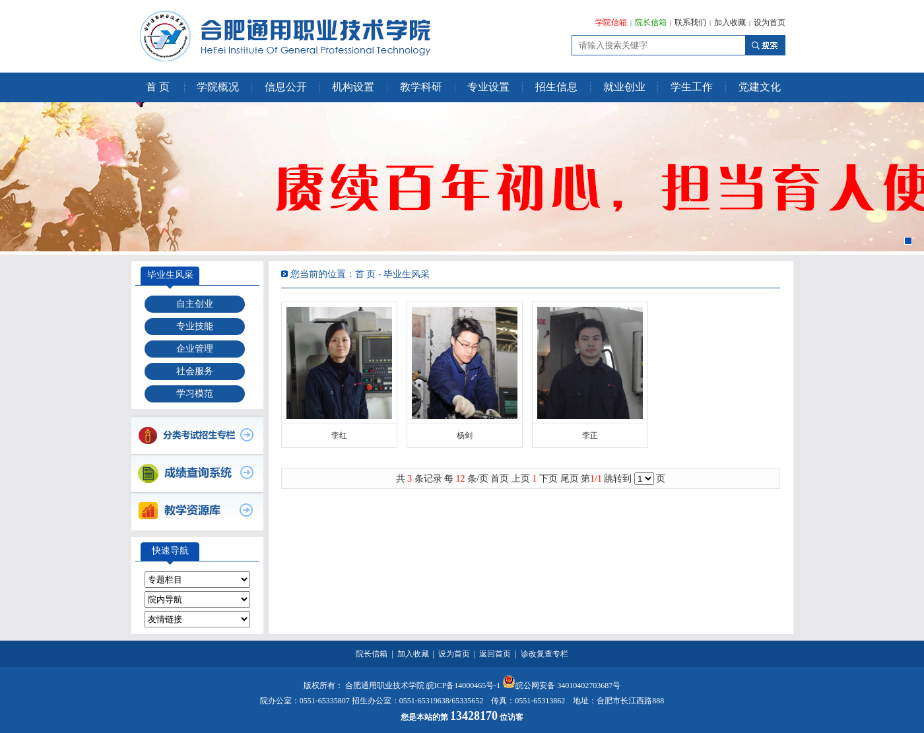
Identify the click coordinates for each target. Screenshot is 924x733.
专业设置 (488, 86)
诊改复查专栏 (544, 653)
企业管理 (194, 349)
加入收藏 (730, 22)
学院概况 (218, 86)
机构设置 (353, 86)
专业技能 (194, 326)
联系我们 (690, 22)
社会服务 (194, 371)
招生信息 (556, 86)
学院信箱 (611, 22)
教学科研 (421, 86)
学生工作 (692, 86)
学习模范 (194, 393)
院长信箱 (651, 22)
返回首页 (495, 653)
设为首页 (769, 22)
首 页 (158, 86)
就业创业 (624, 86)
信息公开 (286, 86)
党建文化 (760, 86)
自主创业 (194, 304)
